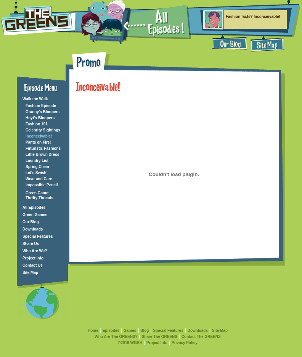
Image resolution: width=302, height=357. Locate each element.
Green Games (34, 215)
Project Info (32, 258)
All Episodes (33, 207)
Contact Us (32, 265)
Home (93, 330)
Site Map (30, 273)
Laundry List (37, 160)
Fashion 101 (37, 124)
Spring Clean (37, 167)
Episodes (111, 330)
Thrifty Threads (39, 198)
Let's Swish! (37, 173)
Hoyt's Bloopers (40, 118)
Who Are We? (34, 251)
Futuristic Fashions (43, 148)
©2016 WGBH (130, 343)
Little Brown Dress (42, 154)
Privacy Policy (185, 343)
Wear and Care (39, 179)
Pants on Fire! (38, 142)
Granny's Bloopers (42, 112)
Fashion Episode (41, 106)
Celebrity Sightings (43, 130)
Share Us (30, 244)
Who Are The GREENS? (116, 337)
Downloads (32, 229)
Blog (144, 330)
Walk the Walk (35, 99)
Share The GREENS (159, 337)
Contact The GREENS (201, 337)
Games (130, 330)
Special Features (37, 236)
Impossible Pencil (42, 185)
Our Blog (30, 222)
